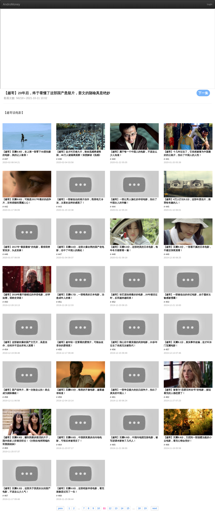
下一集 (203, 93)
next (154, 508)
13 (116, 508)
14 (122, 508)
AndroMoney (11, 4)
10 (98, 508)
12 (110, 508)
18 (139, 508)
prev (60, 508)
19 (145, 508)
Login (209, 4)
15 (128, 508)
